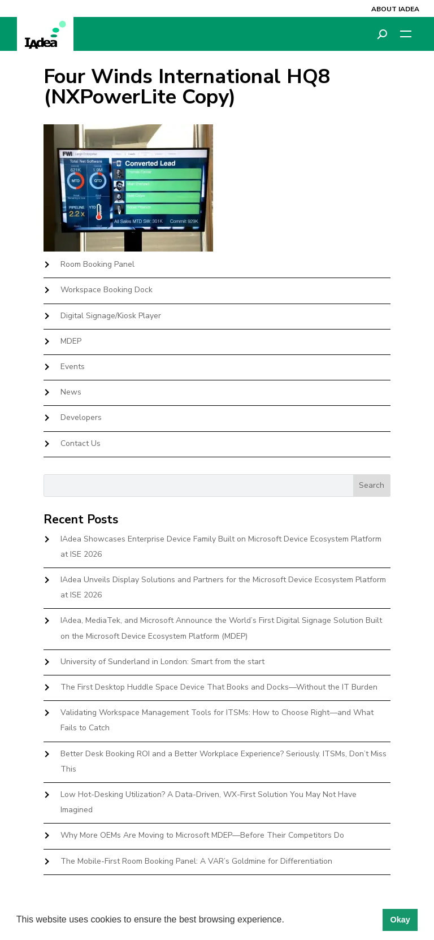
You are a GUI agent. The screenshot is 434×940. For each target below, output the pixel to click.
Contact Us (80, 443)
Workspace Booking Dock (106, 289)
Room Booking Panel (97, 264)
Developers (81, 417)
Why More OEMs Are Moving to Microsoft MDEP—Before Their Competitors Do (202, 835)
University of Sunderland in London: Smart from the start (162, 661)
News (70, 392)
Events (72, 366)
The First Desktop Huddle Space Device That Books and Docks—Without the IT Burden (218, 687)
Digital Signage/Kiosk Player (110, 315)
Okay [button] (400, 919)
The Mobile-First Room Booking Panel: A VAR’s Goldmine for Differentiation (196, 861)
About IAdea (395, 9)
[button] (288, 920)
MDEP (70, 341)
